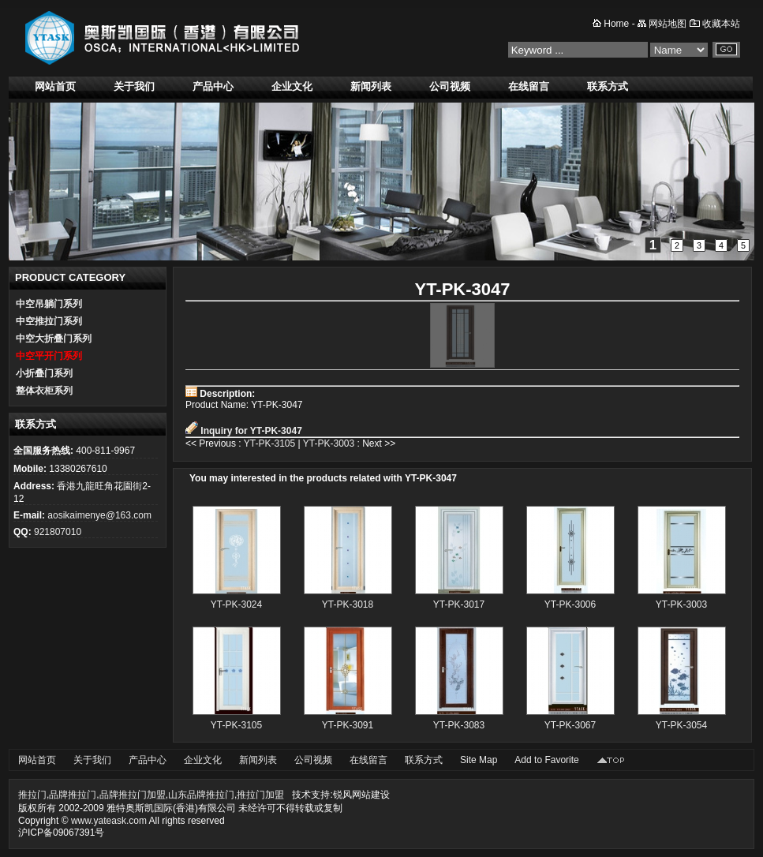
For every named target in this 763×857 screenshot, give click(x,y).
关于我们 (134, 86)
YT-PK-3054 (681, 725)
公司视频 (449, 86)
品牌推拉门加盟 (132, 794)
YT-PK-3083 (458, 725)
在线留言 (528, 86)
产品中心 (213, 86)
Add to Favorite (546, 759)
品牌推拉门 (72, 794)
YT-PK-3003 (328, 443)
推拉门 (32, 794)
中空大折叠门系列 (54, 338)
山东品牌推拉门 (201, 794)
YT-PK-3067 (570, 725)
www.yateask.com (109, 820)
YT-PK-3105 (269, 443)
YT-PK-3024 (236, 604)
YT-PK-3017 (458, 604)
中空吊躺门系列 (49, 303)
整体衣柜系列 (44, 390)
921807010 (57, 531)
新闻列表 (370, 86)
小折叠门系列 (44, 373)
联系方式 (607, 86)
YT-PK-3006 (570, 604)
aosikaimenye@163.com (99, 515)
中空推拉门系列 (49, 321)
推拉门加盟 (260, 794)
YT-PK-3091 (347, 725)
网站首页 (55, 86)
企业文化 (291, 86)
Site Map (478, 759)
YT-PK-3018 (347, 604)
